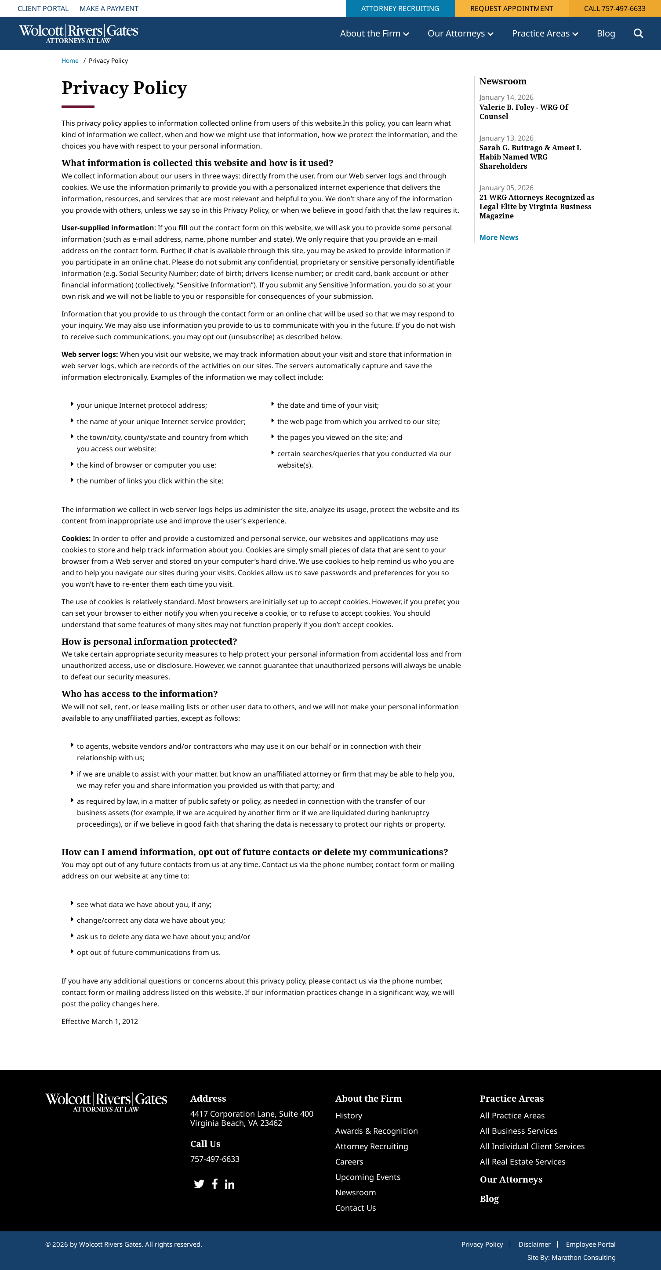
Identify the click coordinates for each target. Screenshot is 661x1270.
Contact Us (355, 1207)
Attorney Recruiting (400, 8)
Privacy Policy (482, 1244)
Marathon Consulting (584, 1257)
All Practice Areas (512, 1115)
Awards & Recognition (376, 1130)
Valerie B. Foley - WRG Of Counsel (523, 111)
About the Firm (368, 1098)
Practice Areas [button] (542, 33)
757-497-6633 (215, 1159)
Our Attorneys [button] (457, 33)
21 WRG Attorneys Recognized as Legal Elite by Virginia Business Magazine (537, 206)
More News (499, 237)
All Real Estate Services (523, 1161)
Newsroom (355, 1192)
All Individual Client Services (532, 1146)
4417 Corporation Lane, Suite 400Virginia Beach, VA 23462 (251, 1118)
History (348, 1115)
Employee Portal (591, 1244)
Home (70, 60)
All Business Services (519, 1130)
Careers (349, 1161)
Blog (606, 33)
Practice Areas (512, 1098)
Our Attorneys (511, 1179)
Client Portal (43, 8)
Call (615, 8)
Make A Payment (109, 8)
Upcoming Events (368, 1177)
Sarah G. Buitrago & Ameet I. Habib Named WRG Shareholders (530, 157)
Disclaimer (535, 1244)
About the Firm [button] (371, 33)
